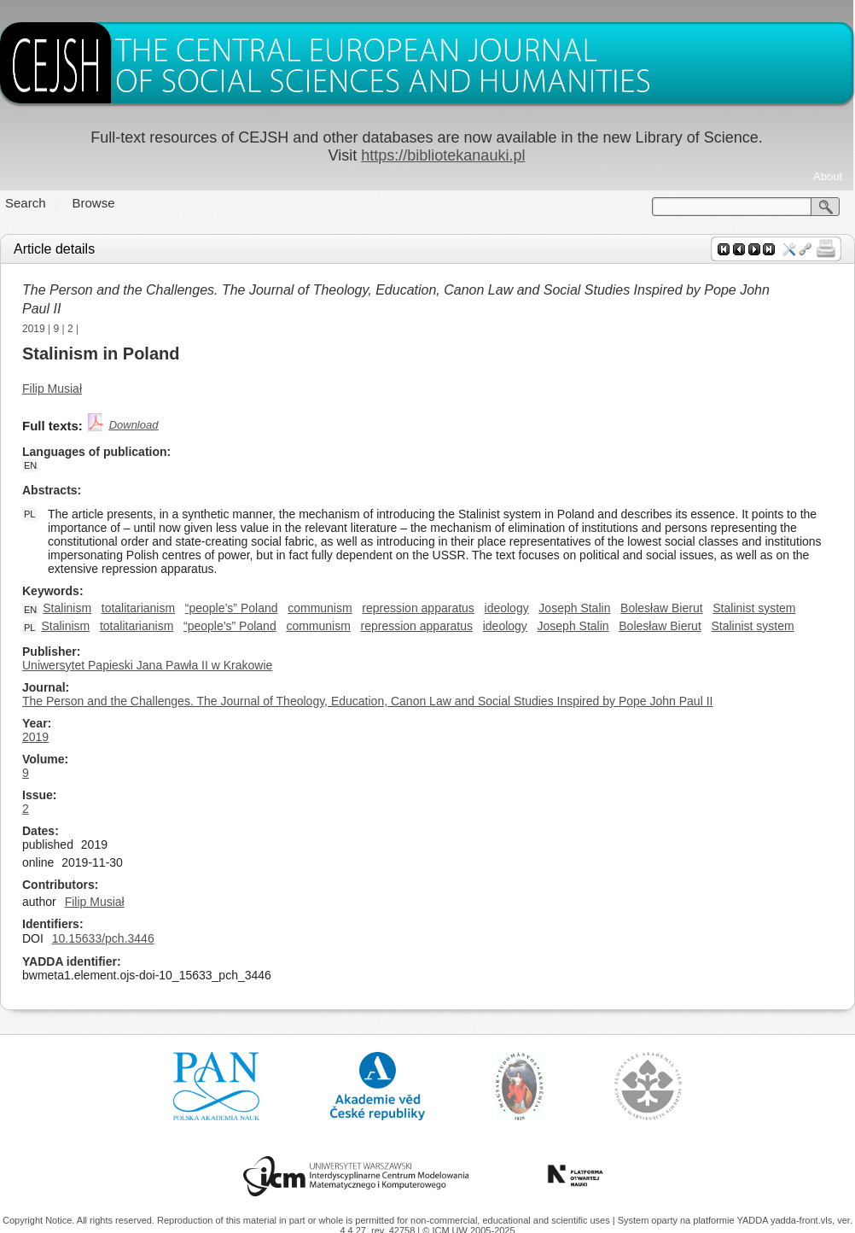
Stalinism (67, 608)
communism (320, 608)
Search (25, 203)
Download (134, 424)
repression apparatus (418, 608)
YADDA (753, 1220)
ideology (507, 608)
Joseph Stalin (574, 608)
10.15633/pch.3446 (103, 938)
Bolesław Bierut (661, 608)
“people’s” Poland (231, 608)
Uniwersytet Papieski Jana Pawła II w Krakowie (147, 665)
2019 (33, 329)
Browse (94, 203)
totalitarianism (138, 608)
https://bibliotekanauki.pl (443, 155)
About (827, 176)
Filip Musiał (52, 388)
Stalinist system (753, 608)
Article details (54, 249)
